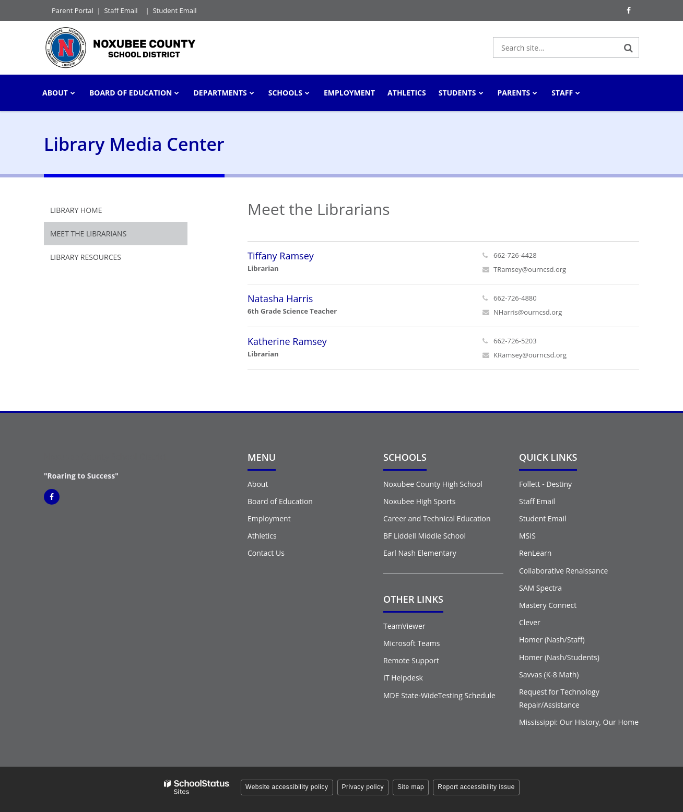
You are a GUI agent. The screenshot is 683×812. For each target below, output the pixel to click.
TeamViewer (404, 626)
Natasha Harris (280, 298)
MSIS (527, 536)
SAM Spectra (540, 588)
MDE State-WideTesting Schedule (439, 695)
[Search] (628, 47)
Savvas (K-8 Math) (549, 674)
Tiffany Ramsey (281, 255)
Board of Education (280, 501)
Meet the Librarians (88, 233)
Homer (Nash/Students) (559, 657)
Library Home (76, 210)
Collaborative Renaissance (563, 571)
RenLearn (535, 553)
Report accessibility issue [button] (476, 787)
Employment (269, 518)
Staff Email (120, 10)
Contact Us (266, 553)
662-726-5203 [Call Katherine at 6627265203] (515, 340)
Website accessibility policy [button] (286, 787)
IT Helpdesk (403, 678)
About (258, 484)
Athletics (262, 536)
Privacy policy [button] (363, 787)
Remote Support (411, 660)
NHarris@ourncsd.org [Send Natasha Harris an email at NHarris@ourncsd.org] (527, 312)
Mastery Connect (547, 605)
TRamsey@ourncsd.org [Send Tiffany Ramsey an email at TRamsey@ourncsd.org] (529, 269)
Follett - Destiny (545, 484)
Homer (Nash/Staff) (552, 639)
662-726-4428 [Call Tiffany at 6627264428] (515, 255)
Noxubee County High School (432, 484)
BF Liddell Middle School (424, 536)
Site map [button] (410, 787)
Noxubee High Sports (419, 501)
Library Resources (85, 257)
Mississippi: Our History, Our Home (579, 722)
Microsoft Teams (411, 643)
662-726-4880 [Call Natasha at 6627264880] (515, 298)
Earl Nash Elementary (419, 553)
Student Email (174, 10)
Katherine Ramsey (287, 341)
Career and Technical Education (437, 518)
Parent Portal (72, 10)
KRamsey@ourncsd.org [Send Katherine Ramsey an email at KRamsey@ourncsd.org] (530, 355)
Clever (529, 622)
